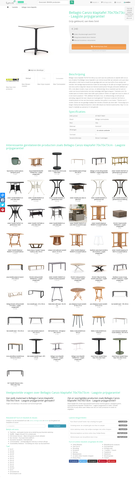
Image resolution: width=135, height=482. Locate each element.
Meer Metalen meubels (26, 85)
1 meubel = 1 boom (110, 450)
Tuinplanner (107, 452)
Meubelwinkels (77, 454)
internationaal (28, 440)
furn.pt (12, 466)
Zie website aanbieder (103, 130)
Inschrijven (57, 426)
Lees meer (129, 18)
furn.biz (12, 468)
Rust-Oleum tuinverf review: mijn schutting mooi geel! (98, 422)
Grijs (44, 78)
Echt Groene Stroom (16, 436)
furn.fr (11, 449)
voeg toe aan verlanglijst (99, 50)
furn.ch (12, 462)
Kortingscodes (108, 448)
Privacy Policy (76, 458)
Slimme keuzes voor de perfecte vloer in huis (98, 437)
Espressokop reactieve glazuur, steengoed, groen (106, 403)
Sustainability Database (17, 443)
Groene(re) (21, 2)
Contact (106, 458)
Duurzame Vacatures (16, 440)
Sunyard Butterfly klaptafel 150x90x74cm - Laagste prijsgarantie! (87, 405)
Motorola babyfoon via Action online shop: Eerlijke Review (98, 433)
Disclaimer (76, 450)
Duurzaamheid (108, 446)
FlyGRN (12, 434)
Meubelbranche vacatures (112, 444)
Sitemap (75, 452)
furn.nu (12, 457)
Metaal (28, 78)
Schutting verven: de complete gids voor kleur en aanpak (98, 425)
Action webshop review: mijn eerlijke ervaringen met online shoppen (98, 429)
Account (117, 2)
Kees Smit (94, 21)
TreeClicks (13, 432)
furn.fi (11, 470)
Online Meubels (77, 444)
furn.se (12, 460)
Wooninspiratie (108, 456)
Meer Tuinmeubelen (59, 84)
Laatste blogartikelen (77, 418)
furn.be (12, 451)
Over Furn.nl (76, 446)
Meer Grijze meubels (44, 84)
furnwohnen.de (14, 472)
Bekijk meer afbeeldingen (36, 70)
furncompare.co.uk (15, 473)
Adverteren (107, 454)
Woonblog (76, 448)
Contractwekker (14, 441)
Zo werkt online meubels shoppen (83, 456)
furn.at (12, 455)
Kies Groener (14, 438)
